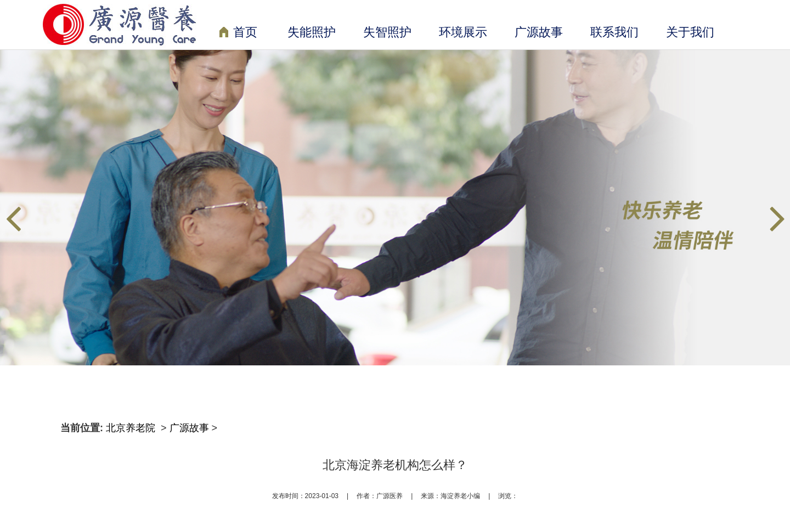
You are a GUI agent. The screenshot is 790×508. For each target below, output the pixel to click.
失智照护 (387, 32)
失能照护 (311, 32)
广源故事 (539, 32)
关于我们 (690, 32)
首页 (238, 33)
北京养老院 (132, 427)
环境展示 (463, 32)
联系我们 (614, 32)
